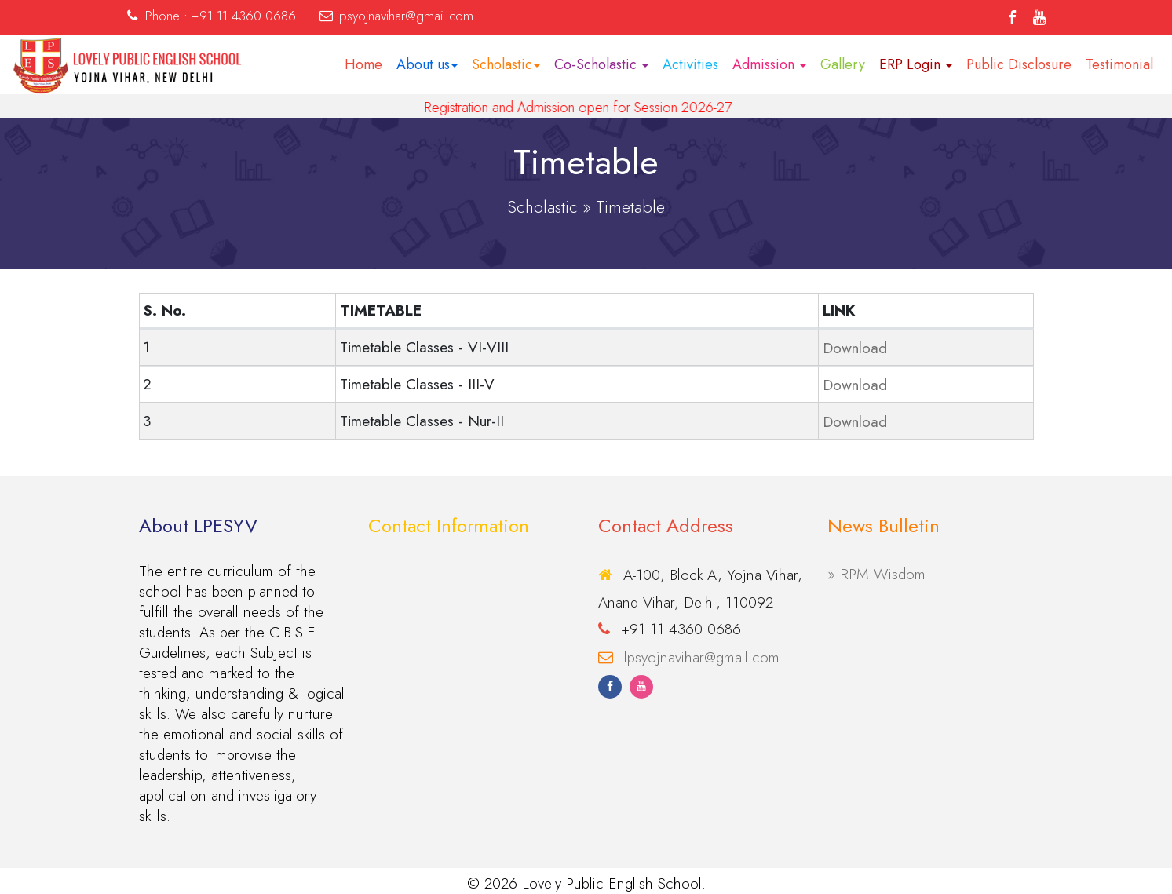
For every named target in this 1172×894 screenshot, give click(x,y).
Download (855, 348)
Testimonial (1119, 64)
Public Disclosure (1019, 64)
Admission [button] (769, 64)
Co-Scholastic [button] (601, 64)
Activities (690, 64)
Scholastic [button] (506, 64)
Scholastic (542, 206)
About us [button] (427, 64)
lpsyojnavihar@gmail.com (702, 657)
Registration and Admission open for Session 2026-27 (591, 107)
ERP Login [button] (915, 64)
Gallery (842, 64)
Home (363, 64)
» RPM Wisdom (876, 574)
